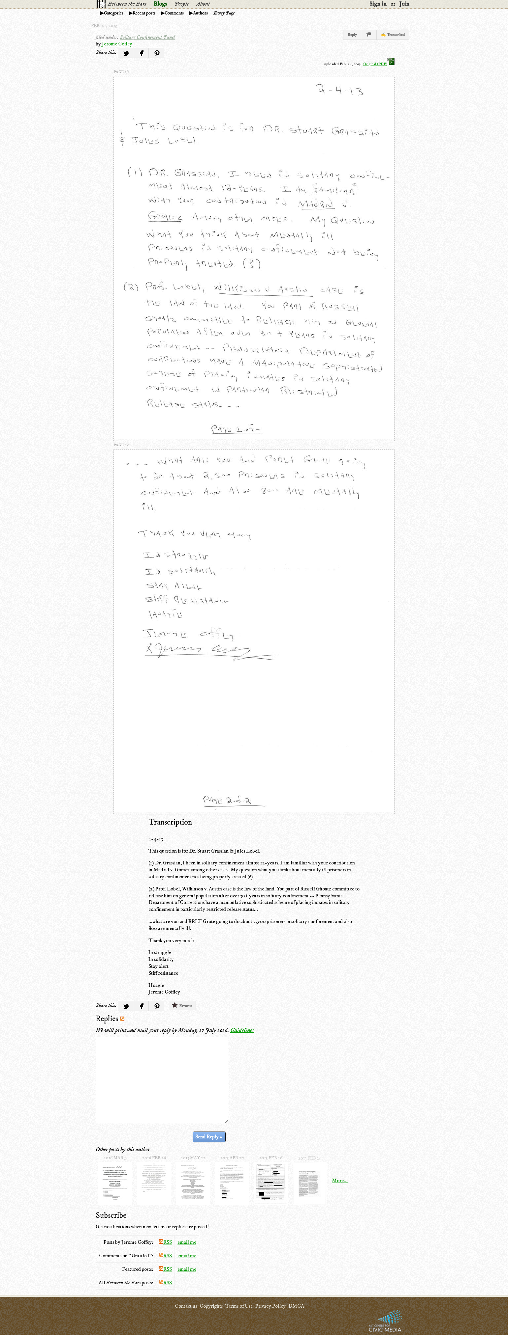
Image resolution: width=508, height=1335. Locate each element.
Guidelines (242, 1030)
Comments (174, 13)
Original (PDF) (379, 64)
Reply (352, 34)
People (181, 4)
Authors (200, 13)
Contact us (186, 1306)
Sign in (378, 4)
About (203, 4)
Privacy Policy (270, 1306)
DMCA (296, 1306)
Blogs (160, 4)
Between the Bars (127, 4)
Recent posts (144, 13)
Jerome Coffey (117, 44)
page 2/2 (121, 445)
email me (186, 1242)
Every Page (224, 13)
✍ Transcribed (393, 34)
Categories (113, 13)
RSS (165, 1242)
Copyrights (211, 1306)
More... (340, 1180)
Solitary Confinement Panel (147, 37)
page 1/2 (121, 71)
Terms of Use (239, 1306)
